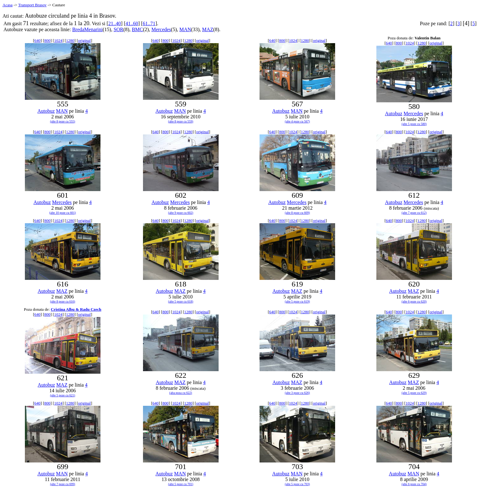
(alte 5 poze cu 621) (62, 395)
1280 (70, 40)
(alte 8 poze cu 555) (62, 121)
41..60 (131, 23)
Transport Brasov (32, 5)
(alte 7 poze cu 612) (414, 212)
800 (47, 40)
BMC (137, 29)
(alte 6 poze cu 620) (414, 301)
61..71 (149, 23)
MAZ (208, 29)
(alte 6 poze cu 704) (414, 484)
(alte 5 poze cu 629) (414, 392)
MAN (185, 29)
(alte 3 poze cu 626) (297, 392)
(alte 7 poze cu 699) (62, 484)
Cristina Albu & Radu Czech (76, 309)
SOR (118, 29)
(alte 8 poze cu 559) (180, 121)
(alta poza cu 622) (180, 392)
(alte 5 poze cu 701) (180, 484)
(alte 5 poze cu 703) (297, 484)
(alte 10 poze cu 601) (62, 212)
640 (37, 40)
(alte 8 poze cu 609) (297, 212)
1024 (58, 40)
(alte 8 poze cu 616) (62, 301)
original (84, 40)
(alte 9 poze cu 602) (180, 212)
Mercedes (161, 29)
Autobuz (46, 111)
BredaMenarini (87, 29)
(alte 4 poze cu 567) (297, 121)
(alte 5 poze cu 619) (297, 301)
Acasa (8, 5)
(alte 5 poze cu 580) (414, 124)
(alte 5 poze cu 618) (180, 301)
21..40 (114, 23)
